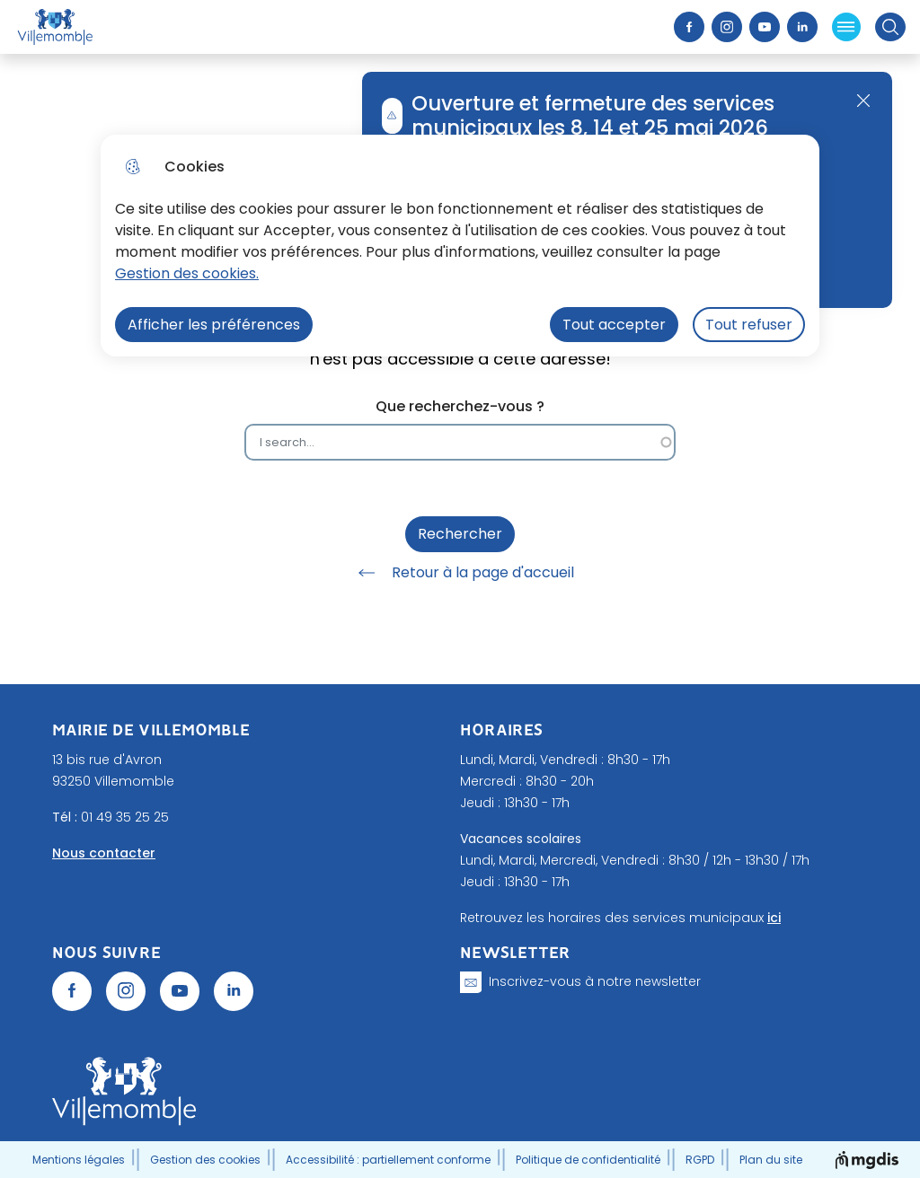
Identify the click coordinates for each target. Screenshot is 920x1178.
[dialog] (460, 245)
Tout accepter (614, 324)
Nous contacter (103, 853)
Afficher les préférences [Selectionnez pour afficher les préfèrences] (214, 324)
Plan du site (770, 1159)
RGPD (700, 1159)
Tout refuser (748, 324)
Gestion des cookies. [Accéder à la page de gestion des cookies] (187, 273)
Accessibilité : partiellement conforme (388, 1159)
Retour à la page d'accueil (460, 572)
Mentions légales (78, 1159)
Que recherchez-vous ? (460, 406)
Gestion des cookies (205, 1159)
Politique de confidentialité (588, 1159)
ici (774, 918)
